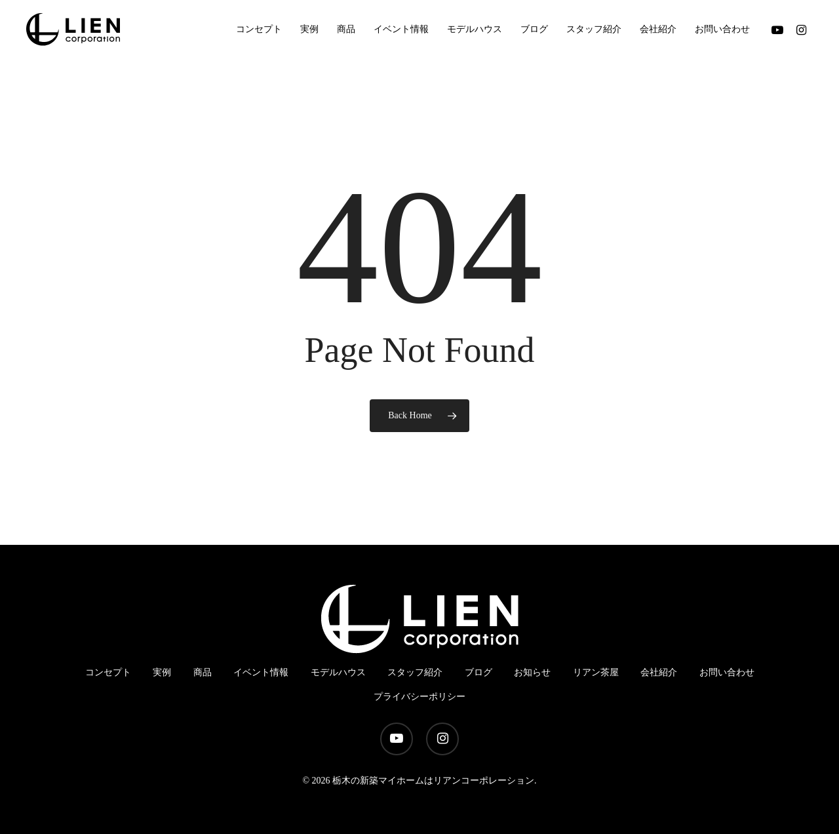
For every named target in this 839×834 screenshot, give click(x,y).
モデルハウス (338, 672)
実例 (162, 672)
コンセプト (108, 672)
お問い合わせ (726, 672)
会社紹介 (658, 672)
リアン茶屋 (596, 672)
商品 (202, 672)
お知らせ (532, 672)
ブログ (478, 672)
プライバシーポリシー (419, 697)
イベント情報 (260, 672)
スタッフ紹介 (414, 672)
